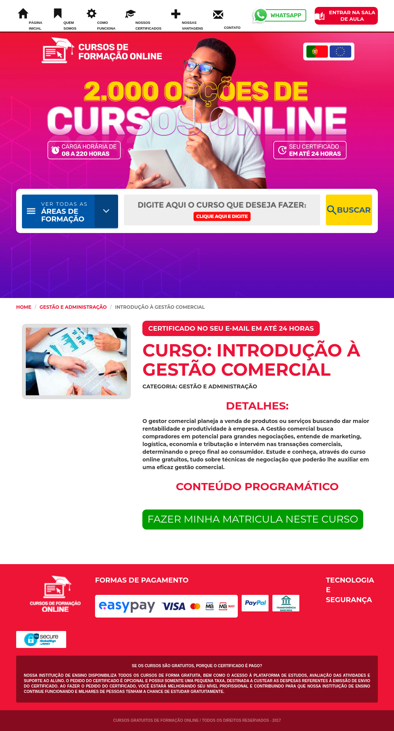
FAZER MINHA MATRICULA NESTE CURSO (252, 519)
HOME (23, 307)
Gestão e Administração (73, 307)
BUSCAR (349, 210)
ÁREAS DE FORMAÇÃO (64, 212)
